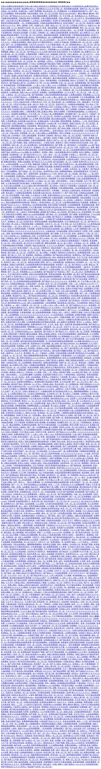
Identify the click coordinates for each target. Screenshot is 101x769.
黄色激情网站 (51, 80)
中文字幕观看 (74, 52)
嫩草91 (56, 659)
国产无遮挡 (14, 499)
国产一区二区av (44, 733)
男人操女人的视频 (58, 406)
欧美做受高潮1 (10, 85)
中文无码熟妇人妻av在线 (82, 219)
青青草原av (26, 205)
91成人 (38, 138)
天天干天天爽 (58, 599)
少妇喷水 (68, 695)
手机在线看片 (80, 365)
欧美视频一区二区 (70, 370)
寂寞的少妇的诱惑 (17, 265)
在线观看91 (63, 238)
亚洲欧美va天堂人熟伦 (27, 566)
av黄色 (52, 241)
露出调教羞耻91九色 (31, 157)
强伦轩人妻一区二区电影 (68, 174)
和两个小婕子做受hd (66, 764)
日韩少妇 (45, 241)
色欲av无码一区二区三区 (53, 695)
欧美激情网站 (17, 430)
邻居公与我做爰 (76, 181)
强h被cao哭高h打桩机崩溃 (22, 76)
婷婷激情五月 (64, 296)
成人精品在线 (86, 621)
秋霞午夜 (13, 300)
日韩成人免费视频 (50, 188)
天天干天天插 (85, 128)
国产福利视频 (68, 492)
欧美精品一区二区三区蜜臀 (49, 413)
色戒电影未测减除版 (76, 104)
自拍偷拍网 (6, 700)
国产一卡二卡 (17, 485)
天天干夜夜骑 (19, 422)
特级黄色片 (37, 71)
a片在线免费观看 (34, 200)
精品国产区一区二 (20, 296)
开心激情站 (64, 530)
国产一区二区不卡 (80, 114)
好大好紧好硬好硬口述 (88, 346)
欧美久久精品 (23, 463)
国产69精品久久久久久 (78, 305)
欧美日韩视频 (33, 367)
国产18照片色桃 (71, 193)
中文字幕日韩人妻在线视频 (22, 671)
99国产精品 (6, 152)
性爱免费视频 (11, 188)
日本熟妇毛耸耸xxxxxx (29, 269)
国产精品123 (48, 573)
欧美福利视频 (78, 762)
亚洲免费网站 (26, 764)
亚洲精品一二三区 (80, 121)
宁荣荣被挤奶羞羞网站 (81, 35)
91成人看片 (77, 434)
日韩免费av (72, 186)
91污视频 (51, 506)
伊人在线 (96, 212)
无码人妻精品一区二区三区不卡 (72, 18)
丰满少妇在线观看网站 (15, 320)
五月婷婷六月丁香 (34, 83)
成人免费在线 (66, 229)
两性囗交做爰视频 (40, 681)
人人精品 (93, 480)
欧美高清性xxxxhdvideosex (34, 360)
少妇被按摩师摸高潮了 (83, 712)
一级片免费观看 (73, 645)
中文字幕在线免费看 (52, 549)
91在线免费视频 (61, 573)
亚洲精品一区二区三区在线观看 (24, 107)
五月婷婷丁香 (82, 80)
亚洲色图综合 (41, 37)
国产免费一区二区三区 (83, 415)
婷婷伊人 (35, 202)
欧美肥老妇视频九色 (17, 554)
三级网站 (91, 363)
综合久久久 (62, 702)
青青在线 (82, 363)
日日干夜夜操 (38, 465)
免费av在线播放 (24, 162)
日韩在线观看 (54, 355)
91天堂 (19, 68)
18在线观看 (37, 329)
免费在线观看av (71, 745)
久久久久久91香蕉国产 (56, 245)
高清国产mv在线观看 (63, 116)
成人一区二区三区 (19, 262)
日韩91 (25, 391)
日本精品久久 (41, 516)
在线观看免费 (39, 525)
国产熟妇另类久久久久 (33, 155)
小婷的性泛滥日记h (30, 458)
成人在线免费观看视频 (41, 312)
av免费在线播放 (75, 95)
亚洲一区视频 (82, 480)
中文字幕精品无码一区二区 (76, 222)
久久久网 (22, 473)
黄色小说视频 (65, 133)
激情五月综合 (33, 298)
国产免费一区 (60, 145)
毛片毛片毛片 (79, 714)
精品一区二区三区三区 (10, 178)
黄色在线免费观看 (50, 645)
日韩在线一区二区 (61, 150)
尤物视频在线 (58, 633)
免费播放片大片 (42, 379)
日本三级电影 (30, 657)
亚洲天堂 (51, 432)
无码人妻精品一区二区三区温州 (30, 30)
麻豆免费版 (67, 274)
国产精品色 (64, 552)
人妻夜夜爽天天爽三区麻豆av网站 (39, 112)
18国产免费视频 (35, 11)
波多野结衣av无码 (45, 107)
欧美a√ (36, 288)
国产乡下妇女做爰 (80, 279)
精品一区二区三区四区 (72, 135)
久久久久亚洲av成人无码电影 (23, 348)
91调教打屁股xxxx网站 (13, 174)
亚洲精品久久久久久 (76, 78)
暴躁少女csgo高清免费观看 (34, 214)
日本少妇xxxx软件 (51, 317)
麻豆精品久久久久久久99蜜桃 (62, 68)
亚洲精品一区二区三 (33, 743)
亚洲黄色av (77, 255)
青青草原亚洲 (46, 157)
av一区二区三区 (16, 355)
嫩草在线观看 (50, 243)
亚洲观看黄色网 (84, 253)
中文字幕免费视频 (87, 97)
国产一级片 (94, 709)
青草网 (70, 260)
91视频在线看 (46, 391)
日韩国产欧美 (13, 492)
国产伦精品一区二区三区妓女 (53, 595)
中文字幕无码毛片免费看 (12, 214)
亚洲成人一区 (78, 664)
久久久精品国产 (79, 355)
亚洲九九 (36, 109)
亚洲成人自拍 (64, 609)
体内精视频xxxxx (80, 575)
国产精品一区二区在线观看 (57, 214)
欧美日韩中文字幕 (32, 241)
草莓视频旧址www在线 (28, 408)
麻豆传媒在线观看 (60, 78)
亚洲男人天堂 (89, 66)
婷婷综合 (7, 630)
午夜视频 (55, 190)
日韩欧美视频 (65, 317)
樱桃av (78, 662)
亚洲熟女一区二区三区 (22, 71)
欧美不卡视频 (79, 444)
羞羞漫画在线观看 (51, 35)
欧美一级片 (58, 561)
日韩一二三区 (56, 90)
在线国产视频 (34, 635)
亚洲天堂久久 (61, 104)
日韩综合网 (18, 453)
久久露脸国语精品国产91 (78, 11)
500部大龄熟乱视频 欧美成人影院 (37, 47)
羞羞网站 (90, 535)
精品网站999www (29, 9)
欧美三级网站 (85, 152)
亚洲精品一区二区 (41, 147)
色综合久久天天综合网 (58, 707)
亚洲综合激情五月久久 (18, 308)
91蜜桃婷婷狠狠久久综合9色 (23, 181)
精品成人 (62, 645)
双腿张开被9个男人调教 (15, 322)
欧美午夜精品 (86, 140)
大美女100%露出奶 (51, 30)
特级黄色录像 (57, 430)
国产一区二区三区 (18, 116)
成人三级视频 (30, 477)
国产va (49, 262)
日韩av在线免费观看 (51, 463)
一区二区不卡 (61, 40)
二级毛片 (23, 212)
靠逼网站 (30, 255)
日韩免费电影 (88, 685)
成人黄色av (54, 186)
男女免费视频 (45, 760)
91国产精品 (83, 446)
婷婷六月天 (66, 549)
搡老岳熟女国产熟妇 (16, 279)
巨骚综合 (44, 621)
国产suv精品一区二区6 (49, 238)
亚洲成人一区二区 (57, 126)
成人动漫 (94, 248)
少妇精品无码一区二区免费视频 (64, 236)
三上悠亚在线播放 (78, 167)
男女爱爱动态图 (34, 260)
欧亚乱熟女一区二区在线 (63, 200)
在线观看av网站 (17, 112)
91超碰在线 (82, 186)
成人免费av (44, 253)
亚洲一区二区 (91, 444)
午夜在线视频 (60, 353)
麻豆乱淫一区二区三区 (52, 57)
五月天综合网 (65, 382)
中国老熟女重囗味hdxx (25, 37)
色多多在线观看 (59, 159)
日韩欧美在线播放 (18, 42)
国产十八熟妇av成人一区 (67, 477)
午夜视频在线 (54, 73)
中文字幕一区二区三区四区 (31, 35)
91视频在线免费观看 (23, 193)
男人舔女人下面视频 (77, 377)
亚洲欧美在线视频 (29, 425)
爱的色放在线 (43, 126)
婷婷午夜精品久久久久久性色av (48, 308)
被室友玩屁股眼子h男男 (56, 511)
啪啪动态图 (16, 468)
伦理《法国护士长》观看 (39, 25)
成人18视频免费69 (55, 37)
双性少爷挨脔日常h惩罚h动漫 (20, 109)
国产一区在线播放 (27, 379)
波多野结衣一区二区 (56, 611)
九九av (89, 78)
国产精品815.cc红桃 (80, 265)
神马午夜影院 (30, 532)
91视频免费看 (31, 54)
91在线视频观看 (74, 205)
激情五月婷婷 (7, 434)
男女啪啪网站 (6, 707)
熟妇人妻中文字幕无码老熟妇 (59, 403)
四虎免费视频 (86, 418)
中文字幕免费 (15, 401)
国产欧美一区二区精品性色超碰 (69, 563)
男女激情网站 (90, 30)
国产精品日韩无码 (67, 343)
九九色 (51, 324)
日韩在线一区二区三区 (58, 523)
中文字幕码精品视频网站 (67, 437)
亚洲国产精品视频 (45, 167)
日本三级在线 (67, 740)
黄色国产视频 (65, 372)
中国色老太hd (36, 102)
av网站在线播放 (23, 140)
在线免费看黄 (91, 762)
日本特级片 (16, 135)
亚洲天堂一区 (20, 73)
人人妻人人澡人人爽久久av (40, 616)
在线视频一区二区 (69, 64)
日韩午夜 (62, 54)
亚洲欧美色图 (65, 35)
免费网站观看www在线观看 (38, 406)
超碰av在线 (68, 712)
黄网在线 (56, 59)
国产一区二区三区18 (75, 272)
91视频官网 (20, 217)
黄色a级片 (47, 78)
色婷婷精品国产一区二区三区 (87, 68)
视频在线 (36, 164)
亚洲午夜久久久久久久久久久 (26, 277)
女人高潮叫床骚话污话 (17, 394)
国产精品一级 (13, 358)
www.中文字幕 (26, 164)
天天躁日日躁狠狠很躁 (36, 394)
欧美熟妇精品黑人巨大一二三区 (70, 76)
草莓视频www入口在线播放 (59, 49)
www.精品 (76, 372)
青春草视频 (30, 100)
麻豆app (92, 265)
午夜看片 (86, 169)
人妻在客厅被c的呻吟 (10, 444)
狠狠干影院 (56, 738)
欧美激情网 (87, 212)
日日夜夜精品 (60, 499)
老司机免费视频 (56, 568)
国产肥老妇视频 (33, 73)
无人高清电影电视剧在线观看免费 (27, 281)
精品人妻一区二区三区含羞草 (43, 40)
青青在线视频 (20, 13)
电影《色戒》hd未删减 (20, 487)
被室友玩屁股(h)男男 (36, 262)
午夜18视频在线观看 (49, 18)
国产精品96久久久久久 (10, 717)
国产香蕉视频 (61, 506)
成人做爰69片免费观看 (66, 322)
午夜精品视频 (73, 85)
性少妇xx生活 (9, 736)
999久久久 (5, 284)
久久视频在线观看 (85, 236)
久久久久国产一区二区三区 (75, 92)
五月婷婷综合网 (43, 236)
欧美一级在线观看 (50, 28)
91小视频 (38, 372)
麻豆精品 (8, 532)
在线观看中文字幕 (91, 288)
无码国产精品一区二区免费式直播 (32, 403)
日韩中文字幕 (41, 432)
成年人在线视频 (24, 537)
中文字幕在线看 (35, 207)
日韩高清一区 (33, 253)
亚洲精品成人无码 (28, 236)
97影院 (47, 143)
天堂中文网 (94, 207)
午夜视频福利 (34, 595)
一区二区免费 (78, 30)
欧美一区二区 (66, 508)
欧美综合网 (86, 190)
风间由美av (75, 602)
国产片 (29, 190)
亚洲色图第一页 (55, 16)
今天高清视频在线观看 (72, 267)
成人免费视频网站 (56, 114)
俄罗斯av (93, 657)
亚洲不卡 (9, 277)
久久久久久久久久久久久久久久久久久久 (75, 183)
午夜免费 (64, 377)
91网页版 (77, 607)
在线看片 (44, 73)
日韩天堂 (75, 128)
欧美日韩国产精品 (43, 59)
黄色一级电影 (22, 25)
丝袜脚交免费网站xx (19, 114)
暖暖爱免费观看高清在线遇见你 (19, 257)
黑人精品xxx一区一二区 (36, 439)
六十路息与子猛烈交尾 (33, 705)
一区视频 (48, 219)
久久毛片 (13, 248)
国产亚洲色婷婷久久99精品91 (58, 439)
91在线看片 (43, 458)
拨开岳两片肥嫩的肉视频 (62, 351)
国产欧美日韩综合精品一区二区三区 (77, 57)
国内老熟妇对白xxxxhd (59, 398)
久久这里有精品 (33, 88)
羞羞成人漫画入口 (17, 372)
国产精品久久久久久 (69, 73)
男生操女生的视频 (20, 33)
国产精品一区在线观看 (25, 504)
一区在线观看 (46, 728)
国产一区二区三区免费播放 (80, 497)
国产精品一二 (85, 174)
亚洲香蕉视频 (51, 336)
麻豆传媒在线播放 (40, 16)
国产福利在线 (73, 140)
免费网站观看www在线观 (28, 540)
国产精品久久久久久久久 (42, 690)
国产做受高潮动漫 (48, 88)
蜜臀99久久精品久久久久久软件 (42, 389)
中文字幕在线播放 (73, 585)
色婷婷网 (52, 178)
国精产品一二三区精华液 (57, 300)
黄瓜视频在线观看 (62, 673)
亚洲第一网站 (47, 152)
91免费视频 (62, 85)
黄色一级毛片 (27, 90)
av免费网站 (47, 255)
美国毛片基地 (56, 267)
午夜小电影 (25, 195)
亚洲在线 (88, 358)
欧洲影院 (30, 422)
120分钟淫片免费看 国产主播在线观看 (47, 198)
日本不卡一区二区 (52, 224)
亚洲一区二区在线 (48, 528)
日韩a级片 (38, 592)
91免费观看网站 (82, 688)
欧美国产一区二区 (63, 265)
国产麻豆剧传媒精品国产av (35, 449)
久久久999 (67, 226)
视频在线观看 (86, 100)
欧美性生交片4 (80, 719)
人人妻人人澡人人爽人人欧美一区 (53, 97)
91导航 (14, 437)
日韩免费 (11, 501)
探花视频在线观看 (71, 9)
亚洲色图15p (68, 736)
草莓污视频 (16, 90)
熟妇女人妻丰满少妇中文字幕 (20, 410)
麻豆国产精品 (17, 384)
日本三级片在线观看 (12, 186)
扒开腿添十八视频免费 (17, 370)
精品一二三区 (17, 705)
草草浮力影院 (67, 535)
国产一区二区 (13, 272)
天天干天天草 (65, 233)
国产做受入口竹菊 (11, 760)
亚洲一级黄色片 (39, 470)
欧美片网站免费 (80, 210)
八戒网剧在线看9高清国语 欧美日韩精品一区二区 (58, 566)
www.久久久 (86, 336)
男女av (54, 733)
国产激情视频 (37, 95)
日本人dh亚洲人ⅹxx (12, 236)
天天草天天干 (42, 630)
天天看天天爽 (20, 200)
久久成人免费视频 (50, 83)
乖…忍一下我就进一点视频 (57, 169)
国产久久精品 (55, 664)
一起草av (21, 559)
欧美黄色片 (60, 554)
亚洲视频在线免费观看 (79, 571)
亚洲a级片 (90, 736)
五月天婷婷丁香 (24, 188)
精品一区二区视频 (45, 561)
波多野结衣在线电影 (63, 434)
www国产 (28, 590)
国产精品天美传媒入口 (13, 138)
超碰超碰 (54, 54)
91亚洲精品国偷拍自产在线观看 (76, 202)
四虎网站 (44, 92)
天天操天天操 (31, 607)
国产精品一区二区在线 (89, 372)
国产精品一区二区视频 (44, 571)
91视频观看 (39, 224)
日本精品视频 (62, 231)
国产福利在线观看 (32, 489)
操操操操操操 (41, 339)
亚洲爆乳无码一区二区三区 (81, 42)
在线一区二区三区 (81, 379)
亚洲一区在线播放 (33, 377)
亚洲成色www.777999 (48, 174)
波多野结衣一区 (12, 212)
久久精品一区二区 (42, 181)
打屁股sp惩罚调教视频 (28, 535)
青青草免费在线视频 (65, 700)
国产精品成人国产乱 (17, 83)
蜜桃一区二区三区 (8, 88)
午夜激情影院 (64, 71)
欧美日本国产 (83, 738)
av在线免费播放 (15, 157)
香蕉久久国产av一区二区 (57, 140)
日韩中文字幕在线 (61, 42)
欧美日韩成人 (93, 121)
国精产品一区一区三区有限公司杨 (37, 291)
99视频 (69, 320)
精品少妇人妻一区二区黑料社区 (38, 159)
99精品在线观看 (10, 463)
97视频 (53, 442)
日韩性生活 (32, 167)
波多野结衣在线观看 (17, 549)
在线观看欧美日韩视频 (89, 85)
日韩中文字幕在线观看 (62, 762)
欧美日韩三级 (37, 501)
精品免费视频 (82, 207)
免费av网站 (12, 585)
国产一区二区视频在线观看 (17, 45)
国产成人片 (12, 255)
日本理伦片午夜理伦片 (49, 66)
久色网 (67, 138)
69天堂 (10, 762)
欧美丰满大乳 (42, 178)
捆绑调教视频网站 (81, 391)
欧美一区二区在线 (25, 61)
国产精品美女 (18, 630)
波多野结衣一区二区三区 (70, 463)
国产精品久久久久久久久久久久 (55, 281)
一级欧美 (39, 317)
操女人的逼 (60, 288)
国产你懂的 (18, 143)
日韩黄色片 (54, 377)
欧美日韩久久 (11, 676)
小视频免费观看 (8, 217)
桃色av (73, 80)
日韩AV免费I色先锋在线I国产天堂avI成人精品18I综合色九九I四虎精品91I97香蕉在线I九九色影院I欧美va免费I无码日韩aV (49, 6)
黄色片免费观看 (33, 18)
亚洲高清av (23, 11)
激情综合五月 (49, 743)
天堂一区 (47, 102)
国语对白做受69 (14, 525)
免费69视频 (88, 702)
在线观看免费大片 (23, 501)
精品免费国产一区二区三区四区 (50, 587)
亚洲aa (10, 73)
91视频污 (4, 157)
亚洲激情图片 (59, 728)
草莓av (88, 485)
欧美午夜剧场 (50, 468)
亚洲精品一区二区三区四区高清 (21, 222)
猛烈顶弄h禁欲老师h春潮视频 (32, 341)
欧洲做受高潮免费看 (62, 167)
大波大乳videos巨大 (37, 45)
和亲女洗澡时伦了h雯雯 (78, 231)
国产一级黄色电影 (31, 174)
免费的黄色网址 (67, 59)
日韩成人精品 (48, 384)
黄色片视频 (34, 238)
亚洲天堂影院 (64, 66)
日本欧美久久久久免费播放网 (73, 485)
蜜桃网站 (85, 463)
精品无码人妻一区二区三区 (81, 329)
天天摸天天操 (83, 248)
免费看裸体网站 (66, 171)
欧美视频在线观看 (24, 85)
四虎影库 (90, 23)
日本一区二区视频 (72, 681)
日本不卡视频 (70, 389)
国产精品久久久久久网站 (21, 329)
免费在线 (93, 202)
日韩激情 (55, 530)
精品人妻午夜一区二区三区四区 (66, 635)
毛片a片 (31, 300)
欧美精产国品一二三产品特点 (77, 542)
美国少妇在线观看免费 (38, 274)
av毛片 (89, 355)
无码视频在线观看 (28, 178)
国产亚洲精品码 (12, 475)
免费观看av (5, 437)
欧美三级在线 (13, 269)
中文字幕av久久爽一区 (90, 281)
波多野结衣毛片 (10, 403)
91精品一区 (14, 640)
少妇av (42, 80)
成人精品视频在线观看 (84, 164)
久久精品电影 (19, 100)
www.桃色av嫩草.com (88, 647)
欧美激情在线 (59, 396)
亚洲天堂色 (19, 449)
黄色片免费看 (59, 112)
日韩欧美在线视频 (11, 379)
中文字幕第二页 (79, 508)
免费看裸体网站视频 (30, 721)
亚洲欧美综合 (13, 66)
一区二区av (17, 226)
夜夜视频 (5, 712)
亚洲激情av (34, 712)
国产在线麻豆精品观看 (61, 219)
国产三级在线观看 (70, 446)
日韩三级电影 (18, 123)
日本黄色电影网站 (45, 150)
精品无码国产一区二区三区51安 (40, 116)
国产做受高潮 (51, 559)
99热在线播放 (33, 13)
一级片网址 (46, 138)
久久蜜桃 (29, 320)
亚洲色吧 (14, 473)
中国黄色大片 (63, 293)
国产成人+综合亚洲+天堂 (55, 657)
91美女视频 (55, 121)
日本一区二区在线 (34, 645)
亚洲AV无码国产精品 (74, 288)
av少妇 (10, 568)
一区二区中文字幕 (24, 470)
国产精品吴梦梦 (20, 580)
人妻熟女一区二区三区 (15, 49)
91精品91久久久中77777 (89, 284)
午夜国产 (93, 114)
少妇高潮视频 (50, 303)
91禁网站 (22, 456)
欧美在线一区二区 (58, 755)
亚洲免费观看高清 (46, 145)
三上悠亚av (35, 21)
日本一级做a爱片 (84, 102)
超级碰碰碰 (45, 750)
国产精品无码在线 (17, 743)
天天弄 (96, 418)
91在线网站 (29, 123)
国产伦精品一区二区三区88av (31, 171)
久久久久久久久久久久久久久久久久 (30, 231)
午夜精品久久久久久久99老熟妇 (79, 396)
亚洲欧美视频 (80, 315)
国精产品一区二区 (87, 9)
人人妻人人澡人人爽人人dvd (44, 85)
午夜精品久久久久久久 (44, 100)
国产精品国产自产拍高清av (54, 272)
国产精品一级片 (54, 516)
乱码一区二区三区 (66, 83)
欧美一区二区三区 (47, 104)
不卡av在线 (95, 214)
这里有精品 (81, 375)
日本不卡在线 (70, 480)
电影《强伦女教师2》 (43, 131)
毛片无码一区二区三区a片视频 (38, 217)
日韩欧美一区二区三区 (30, 305)
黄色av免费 (22, 300)
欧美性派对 (74, 33)
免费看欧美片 (71, 126)
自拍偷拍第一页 (16, 155)
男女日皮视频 (6, 9)
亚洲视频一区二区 (27, 133)
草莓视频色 (48, 762)
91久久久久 (47, 671)
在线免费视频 (29, 317)
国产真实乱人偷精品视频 (78, 506)
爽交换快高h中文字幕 (88, 487)
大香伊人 (50, 61)
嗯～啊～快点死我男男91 (82, 250)
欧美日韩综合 (58, 131)
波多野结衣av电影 (92, 442)
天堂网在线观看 (28, 339)
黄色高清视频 (44, 119)
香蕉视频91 (92, 427)
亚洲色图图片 (46, 21)
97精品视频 (21, 88)
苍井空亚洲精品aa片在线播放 (36, 485)
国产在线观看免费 (15, 310)
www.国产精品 (93, 145)
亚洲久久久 (90, 547)
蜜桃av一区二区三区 (17, 52)
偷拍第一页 (65, 475)
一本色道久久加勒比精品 (35, 169)
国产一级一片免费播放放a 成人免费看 (42, 427)
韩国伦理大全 (43, 556)
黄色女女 (58, 135)
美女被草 (41, 135)
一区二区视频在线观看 (29, 23)
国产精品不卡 (58, 217)
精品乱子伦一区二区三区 (53, 717)
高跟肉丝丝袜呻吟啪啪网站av (51, 277)
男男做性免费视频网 (9, 250)
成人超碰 (55, 343)
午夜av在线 (14, 133)
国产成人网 (50, 673)
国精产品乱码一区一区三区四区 (70, 88)
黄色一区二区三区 (87, 28)
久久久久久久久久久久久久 (89, 432)
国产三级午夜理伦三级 (81, 317)
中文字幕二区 (68, 16)
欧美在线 (31, 336)
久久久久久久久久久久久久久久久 (44, 618)
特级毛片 (63, 186)
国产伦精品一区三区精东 (57, 212)
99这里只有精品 (52, 387)
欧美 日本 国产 (31, 626)
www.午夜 (84, 554)
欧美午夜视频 (40, 422)
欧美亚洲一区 (43, 602)
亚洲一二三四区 (53, 176)
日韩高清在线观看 (13, 339)
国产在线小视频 (64, 128)
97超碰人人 (74, 155)
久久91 (30, 549)
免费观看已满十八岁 (87, 229)
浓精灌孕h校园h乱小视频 (36, 583)
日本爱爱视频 (20, 561)
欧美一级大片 (33, 104)
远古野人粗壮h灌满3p (87, 556)
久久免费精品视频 (56, 745)
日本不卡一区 (38, 492)
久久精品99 (35, 195)
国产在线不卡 (49, 332)
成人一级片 (23, 506)
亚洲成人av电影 (42, 348)
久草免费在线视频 (18, 167)
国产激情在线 (76, 465)
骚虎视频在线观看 (73, 755)
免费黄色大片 (33, 370)
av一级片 (16, 305)
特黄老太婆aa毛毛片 (63, 590)
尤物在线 (22, 18)
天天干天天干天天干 (28, 444)
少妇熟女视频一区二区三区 (60, 269)
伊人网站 (18, 317)
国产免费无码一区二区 (80, 71)
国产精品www (47, 109)
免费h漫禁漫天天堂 (39, 324)
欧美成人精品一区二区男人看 (67, 401)
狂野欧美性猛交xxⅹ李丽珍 (27, 80)
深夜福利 (45, 568)
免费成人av (45, 90)
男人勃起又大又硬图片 (61, 250)
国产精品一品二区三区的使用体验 (46, 453)
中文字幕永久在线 (27, 432)
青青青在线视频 (41, 222)
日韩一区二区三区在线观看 (26, 267)
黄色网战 (58, 226)
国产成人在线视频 (9, 540)
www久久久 (75, 501)
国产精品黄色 (65, 640)
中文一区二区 (23, 575)
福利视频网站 (9, 415)
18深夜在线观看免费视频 (68, 28)
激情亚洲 (38, 332)
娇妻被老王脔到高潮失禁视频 (18, 396)
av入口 (14, 28)
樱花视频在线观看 (45, 444)
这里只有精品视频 (81, 408)
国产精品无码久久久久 (62, 678)
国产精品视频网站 (65, 494)
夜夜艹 (40, 532)
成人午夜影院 (38, 673)
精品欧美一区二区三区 (53, 327)
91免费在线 (14, 92)
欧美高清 (68, 599)
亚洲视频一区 (69, 532)
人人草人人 (10, 37)
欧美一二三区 (54, 485)
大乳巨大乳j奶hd (20, 104)
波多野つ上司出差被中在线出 (82, 398)
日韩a (70, 726)
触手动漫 (52, 52)
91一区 (37, 90)
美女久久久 (19, 602)
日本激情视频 (64, 80)
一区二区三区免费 (50, 183)
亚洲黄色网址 (6, 71)
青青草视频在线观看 (37, 506)
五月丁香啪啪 (19, 489)
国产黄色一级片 (14, 618)
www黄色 (26, 745)
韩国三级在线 (17, 291)
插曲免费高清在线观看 (40, 755)
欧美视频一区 (88, 513)
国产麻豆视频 (6, 210)
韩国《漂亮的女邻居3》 (33, 143)
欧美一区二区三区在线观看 (56, 284)
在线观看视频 (80, 83)
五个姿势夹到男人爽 (56, 339)
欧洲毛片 (7, 262)
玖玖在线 (13, 559)
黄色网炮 (69, 114)
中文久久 (91, 683)
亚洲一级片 (59, 324)
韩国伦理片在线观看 (17, 298)
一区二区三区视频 (60, 155)
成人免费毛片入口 (87, 33)
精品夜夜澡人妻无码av (66, 303)
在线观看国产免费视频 (17, 556)
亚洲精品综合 (27, 664)
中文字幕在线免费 (69, 308)
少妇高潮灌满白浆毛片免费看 (66, 152)
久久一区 (27, 453)
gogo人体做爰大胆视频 (85, 587)
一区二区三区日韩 (50, 71)
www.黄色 (91, 676)
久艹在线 (56, 291)
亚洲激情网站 (90, 669)
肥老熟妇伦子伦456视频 (40, 343)
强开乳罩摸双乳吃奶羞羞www (67, 100)
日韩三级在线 (17, 243)
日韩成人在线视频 (75, 702)
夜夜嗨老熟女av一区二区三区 (81, 45)
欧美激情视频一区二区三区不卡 (77, 37)
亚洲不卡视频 (80, 59)
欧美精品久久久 (81, 16)
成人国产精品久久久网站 (63, 415)
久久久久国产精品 (77, 530)
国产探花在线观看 (69, 738)
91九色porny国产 (55, 451)
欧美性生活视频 (49, 544)
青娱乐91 (20, 736)
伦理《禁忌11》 (19, 482)
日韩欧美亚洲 (84, 370)
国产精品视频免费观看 (26, 508)
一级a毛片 (86, 267)
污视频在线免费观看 (9, 18)
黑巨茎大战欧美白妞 (80, 269)
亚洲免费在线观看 (71, 561)
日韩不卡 (11, 461)
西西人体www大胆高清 (29, 92)
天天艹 (65, 669)
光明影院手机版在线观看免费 (65, 456)
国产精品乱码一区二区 (29, 418)
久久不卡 (19, 353)
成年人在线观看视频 (35, 303)
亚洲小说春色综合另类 (17, 387)
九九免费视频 (15, 198)
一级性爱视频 (27, 525)
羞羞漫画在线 (83, 334)
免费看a (93, 243)
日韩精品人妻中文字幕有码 (17, 238)
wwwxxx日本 (85, 327)
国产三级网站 (68, 516)
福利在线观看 (47, 499)
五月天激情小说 (79, 224)
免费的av (87, 659)
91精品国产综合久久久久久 (88, 595)
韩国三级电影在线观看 (17, 336)
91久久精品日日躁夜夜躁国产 (68, 241)
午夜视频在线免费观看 (64, 61)
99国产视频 (77, 226)
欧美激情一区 (82, 262)
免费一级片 (55, 750)
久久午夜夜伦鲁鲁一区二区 (57, 45)
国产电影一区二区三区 (70, 621)
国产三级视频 (71, 109)
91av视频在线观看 (8, 597)
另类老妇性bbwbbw (26, 697)
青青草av (5, 248)
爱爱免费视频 (66, 121)
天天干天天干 (67, 520)
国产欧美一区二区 (83, 286)
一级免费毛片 (80, 535)
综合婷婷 (17, 9)
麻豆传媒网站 (15, 425)
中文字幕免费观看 (17, 607)
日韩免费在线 (58, 262)
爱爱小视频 (47, 200)
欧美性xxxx (93, 16)
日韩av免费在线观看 (90, 245)
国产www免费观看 (13, 571)
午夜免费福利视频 (66, 188)
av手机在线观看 (12, 164)
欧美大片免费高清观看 (17, 229)
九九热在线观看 (72, 647)
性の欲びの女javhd (89, 760)
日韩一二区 (73, 284)
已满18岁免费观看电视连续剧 (56, 95)
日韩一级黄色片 (22, 461)
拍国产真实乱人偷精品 (55, 360)
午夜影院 (85, 241)
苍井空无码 (6, 123)
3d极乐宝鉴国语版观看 (59, 33)
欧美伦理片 (46, 190)
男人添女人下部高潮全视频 (22, 224)
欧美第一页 (73, 40)
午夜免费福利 (69, 568)
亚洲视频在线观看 (89, 298)
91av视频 (24, 152)
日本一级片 (47, 155)
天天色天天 (28, 147)
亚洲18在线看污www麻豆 (35, 654)
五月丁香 (88, 181)
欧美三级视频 (64, 604)
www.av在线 (90, 339)
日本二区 (16, 652)
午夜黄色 (8, 305)
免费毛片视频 (77, 312)
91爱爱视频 (31, 559)
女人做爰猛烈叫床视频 (49, 298)
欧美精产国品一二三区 (87, 437)
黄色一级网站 (63, 544)
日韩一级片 (71, 595)
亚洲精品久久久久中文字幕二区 (50, 9)
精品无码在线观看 (8, 346)
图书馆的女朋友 (10, 566)
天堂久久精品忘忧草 (21, 102)
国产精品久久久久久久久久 (20, 16)
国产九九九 (72, 310)
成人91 (60, 243)
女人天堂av (37, 384)
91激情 (75, 162)
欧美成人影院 (66, 30)
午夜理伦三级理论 (20, 707)
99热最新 (40, 657)
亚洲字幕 (68, 324)
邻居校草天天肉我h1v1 (22, 288)
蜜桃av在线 (36, 499)
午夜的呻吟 (72, 119)
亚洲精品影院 (43, 121)
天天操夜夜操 (82, 303)
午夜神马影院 (36, 183)
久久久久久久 (74, 757)
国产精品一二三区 (80, 21)
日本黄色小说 (75, 544)
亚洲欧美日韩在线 (41, 76)
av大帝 (75, 229)
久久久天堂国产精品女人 (18, 97)
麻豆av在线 (46, 250)
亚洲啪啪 (68, 217)
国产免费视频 (69, 430)
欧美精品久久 (42, 757)
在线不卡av (92, 25)
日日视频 (36, 190)
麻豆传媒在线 (17, 233)
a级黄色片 (44, 269)
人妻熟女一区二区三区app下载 (18, 95)
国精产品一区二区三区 (68, 363)
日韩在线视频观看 (38, 140)
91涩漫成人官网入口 (78, 25)
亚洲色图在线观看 (90, 434)
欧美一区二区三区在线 (49, 13)
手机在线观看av (19, 544)
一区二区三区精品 (47, 288)
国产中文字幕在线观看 (74, 131)
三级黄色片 (79, 200)
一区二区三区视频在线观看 (66, 470)
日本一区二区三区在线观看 (19, 40)
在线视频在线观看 (85, 119)
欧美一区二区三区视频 (29, 66)
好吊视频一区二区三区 (86, 389)
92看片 (24, 260)
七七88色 (4, 389)
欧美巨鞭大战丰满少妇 (27, 121)
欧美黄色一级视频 (74, 511)
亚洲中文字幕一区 (23, 415)
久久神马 (45, 740)
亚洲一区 (79, 568)
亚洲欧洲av (21, 176)
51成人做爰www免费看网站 (47, 133)
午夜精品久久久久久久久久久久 (82, 157)
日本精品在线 (56, 279)
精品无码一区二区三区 (87, 64)
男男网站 (70, 654)
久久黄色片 (76, 403)
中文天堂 (18, 147)
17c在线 (87, 453)
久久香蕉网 (74, 552)
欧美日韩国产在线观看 (57, 205)
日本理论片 (85, 300)
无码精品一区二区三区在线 (25, 693)
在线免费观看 (64, 298)
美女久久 (65, 461)
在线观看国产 (36, 717)
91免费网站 (35, 396)
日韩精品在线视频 (20, 119)
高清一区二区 (19, 654)
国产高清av (90, 717)
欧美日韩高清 (62, 52)
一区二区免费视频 (86, 291)
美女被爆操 (51, 422)
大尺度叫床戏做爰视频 (51, 461)
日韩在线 (81, 109)
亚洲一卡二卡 (77, 604)
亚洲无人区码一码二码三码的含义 (73, 427)
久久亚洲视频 (63, 425)
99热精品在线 (77, 66)
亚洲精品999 (70, 262)
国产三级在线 (61, 726)
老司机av (75, 673)
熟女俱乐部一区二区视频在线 (55, 11)
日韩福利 (50, 135)
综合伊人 (43, 49)
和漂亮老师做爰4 (55, 662)
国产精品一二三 (48, 563)
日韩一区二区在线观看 (83, 494)
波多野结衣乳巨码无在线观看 (48, 229)
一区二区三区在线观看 (76, 406)
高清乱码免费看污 (59, 310)
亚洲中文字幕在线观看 (62, 21)
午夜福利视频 (50, 700)
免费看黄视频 (20, 406)
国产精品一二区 (80, 351)
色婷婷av (10, 231)
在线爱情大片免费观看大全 (22, 293)
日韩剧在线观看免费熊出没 (51, 23)
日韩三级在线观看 (29, 135)
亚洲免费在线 (84, 214)
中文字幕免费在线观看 (63, 408)
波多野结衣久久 (72, 554)
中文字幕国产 (9, 563)
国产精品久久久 (62, 332)
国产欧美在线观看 (76, 690)
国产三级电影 (38, 666)
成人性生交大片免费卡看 (34, 243)
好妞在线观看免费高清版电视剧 (68, 473)
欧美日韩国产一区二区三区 (74, 23)
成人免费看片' (35, 152)
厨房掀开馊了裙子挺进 (32, 563)
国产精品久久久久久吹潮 (37, 52)
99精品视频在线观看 (19, 64)
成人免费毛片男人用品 (18, 365)
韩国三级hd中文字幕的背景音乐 (40, 42)
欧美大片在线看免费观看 (73, 358)
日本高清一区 (75, 169)
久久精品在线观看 (20, 207)
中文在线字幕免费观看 (66, 178)
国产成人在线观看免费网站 (50, 370)
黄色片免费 (74, 425)
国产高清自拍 (74, 300)
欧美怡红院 (67, 279)
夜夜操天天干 (34, 391)
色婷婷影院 (32, 126)
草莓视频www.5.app (35, 327)
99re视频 (78, 685)
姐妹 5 (95, 724)
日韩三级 (15, 78)
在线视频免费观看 (55, 92)
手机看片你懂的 (67, 685)
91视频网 (46, 430)
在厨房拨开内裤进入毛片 (53, 375)
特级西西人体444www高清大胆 (83, 475)
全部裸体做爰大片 (51, 640)
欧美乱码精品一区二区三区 (31, 78)
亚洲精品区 (32, 561)
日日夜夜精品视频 (27, 59)
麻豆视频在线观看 (47, 726)
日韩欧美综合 (69, 662)
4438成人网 (52, 123)
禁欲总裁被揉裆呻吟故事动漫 (18, 202)
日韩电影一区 (43, 33)
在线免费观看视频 (56, 681)
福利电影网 (12, 61)
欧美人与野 (6, 291)
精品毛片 (10, 131)
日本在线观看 (73, 97)
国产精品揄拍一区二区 (62, 162)
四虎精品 (38, 255)
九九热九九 (71, 657)
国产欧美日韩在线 (82, 532)
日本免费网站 (12, 171)
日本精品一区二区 (81, 243)
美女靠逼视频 (88, 585)
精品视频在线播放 (56, 222)
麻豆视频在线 (79, 695)
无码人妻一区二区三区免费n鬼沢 (24, 145)
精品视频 (85, 473)
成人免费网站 (53, 449)
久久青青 (47, 532)
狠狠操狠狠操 (52, 552)
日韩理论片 (45, 248)
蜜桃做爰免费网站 (15, 47)
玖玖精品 (82, 40)
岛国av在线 (81, 420)
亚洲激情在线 (25, 492)
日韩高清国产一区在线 (35, 284)
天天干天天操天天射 (82, 740)
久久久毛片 (12, 575)
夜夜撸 (43, 212)
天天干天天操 (84, 566)
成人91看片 (68, 243)
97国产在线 (57, 164)
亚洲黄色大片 (68, 164)
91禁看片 (9, 449)
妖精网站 (21, 346)
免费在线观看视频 (50, 363)
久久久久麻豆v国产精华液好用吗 (36, 68)
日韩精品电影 (93, 365)
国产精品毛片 (93, 351)
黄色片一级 (77, 540)
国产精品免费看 (74, 523)
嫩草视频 (52, 477)
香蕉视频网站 (54, 621)
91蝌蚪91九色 (44, 54)
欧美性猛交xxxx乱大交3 (36, 176)
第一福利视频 (39, 61)
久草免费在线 (11, 121)
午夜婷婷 (86, 135)
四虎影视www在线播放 (47, 607)
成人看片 (76, 274)
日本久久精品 (86, 159)
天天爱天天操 (19, 511)
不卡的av (32, 64)
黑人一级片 (37, 590)
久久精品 (33, 33)
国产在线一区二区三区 (17, 253)
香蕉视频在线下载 (60, 157)
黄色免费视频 (13, 312)
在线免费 (62, 260)
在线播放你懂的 (28, 516)
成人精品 (5, 420)
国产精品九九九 (74, 212)
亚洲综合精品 (52, 365)
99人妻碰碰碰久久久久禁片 (69, 336)
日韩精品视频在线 (17, 284)
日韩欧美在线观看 (17, 159)
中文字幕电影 (63, 123)
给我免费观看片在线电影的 (17, 398)
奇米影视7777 (58, 193)
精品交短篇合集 (39, 245)
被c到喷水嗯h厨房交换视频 (20, 578)
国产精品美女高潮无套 (62, 255)
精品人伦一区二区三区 (59, 25)
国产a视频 (73, 214)
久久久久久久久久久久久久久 (84, 133)
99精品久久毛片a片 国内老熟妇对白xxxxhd (55, 210)
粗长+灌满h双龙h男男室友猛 (64, 257)
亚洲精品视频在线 (49, 260)
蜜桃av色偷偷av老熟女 (48, 334)
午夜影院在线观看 (80, 260)
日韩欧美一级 (68, 90)
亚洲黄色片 (85, 757)
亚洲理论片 (93, 279)
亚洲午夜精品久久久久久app (59, 195)
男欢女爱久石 (28, 523)
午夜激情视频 (25, 312)
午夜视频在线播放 (8, 190)
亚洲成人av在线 (7, 147)
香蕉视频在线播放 (18, 126)
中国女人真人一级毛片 (61, 312)
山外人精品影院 (56, 575)
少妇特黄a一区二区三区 (40, 738)
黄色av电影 (77, 513)
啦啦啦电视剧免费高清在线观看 (37, 233)
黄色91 (74, 107)
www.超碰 (40, 504)
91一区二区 (37, 188)
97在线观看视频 (16, 599)
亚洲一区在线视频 (88, 623)
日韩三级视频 (77, 195)
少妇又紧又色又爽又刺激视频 (18, 21)
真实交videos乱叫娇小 (68, 13)
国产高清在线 (34, 707)
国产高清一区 (6, 281)
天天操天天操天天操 (76, 547)
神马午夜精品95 (32, 49)
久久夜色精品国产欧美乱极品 (18, 183)
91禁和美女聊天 (73, 159)
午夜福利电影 (70, 375)
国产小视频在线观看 (13, 128)
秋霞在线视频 (34, 212)
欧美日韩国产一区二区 (79, 482)
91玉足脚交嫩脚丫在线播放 (31, 375)
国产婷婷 (71, 671)
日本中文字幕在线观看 (69, 487)
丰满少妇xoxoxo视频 (86, 470)
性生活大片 (84, 425)
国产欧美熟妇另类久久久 (63, 391)
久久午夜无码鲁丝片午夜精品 (87, 90)
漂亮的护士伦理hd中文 (67, 253)
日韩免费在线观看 (11, 59)
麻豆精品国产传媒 (46, 497)
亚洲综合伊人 (55, 602)
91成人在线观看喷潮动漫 (86, 178)
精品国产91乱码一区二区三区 (30, 28)
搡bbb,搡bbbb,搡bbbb (86, 13)
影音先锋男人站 (33, 554)
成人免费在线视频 (70, 451)
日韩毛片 (36, 537)
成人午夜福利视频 (46, 473)
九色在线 (11, 68)
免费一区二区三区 (66, 365)
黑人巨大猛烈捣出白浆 (42, 257)
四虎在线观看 (21, 719)
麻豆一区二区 (44, 267)
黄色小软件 (52, 128)
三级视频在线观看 (24, 633)
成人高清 (55, 518)
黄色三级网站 (63, 597)
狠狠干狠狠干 (29, 138)
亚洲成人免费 (47, 226)
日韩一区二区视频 (17, 724)
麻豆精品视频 (6, 511)
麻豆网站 (76, 599)
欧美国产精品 (77, 49)
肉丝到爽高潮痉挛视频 (44, 697)
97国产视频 (70, 286)
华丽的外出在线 (45, 456)
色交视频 (41, 475)
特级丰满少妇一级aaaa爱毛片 (34, 128)
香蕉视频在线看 (90, 88)
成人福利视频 (18, 532)
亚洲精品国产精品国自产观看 (49, 64)
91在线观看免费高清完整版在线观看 (85, 150)
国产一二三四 (6, 286)
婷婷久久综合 (31, 413)
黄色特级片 (72, 145)
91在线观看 (82, 145)
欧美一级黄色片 (57, 143)
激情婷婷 (15, 700)
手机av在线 (61, 442)
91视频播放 (33, 97)
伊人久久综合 (89, 49)
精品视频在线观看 (73, 245)
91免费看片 (86, 607)
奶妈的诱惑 (37, 363)
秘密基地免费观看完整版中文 (40, 580)
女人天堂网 (33, 119)
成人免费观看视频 (50, 547)
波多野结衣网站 (21, 683)
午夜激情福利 (66, 355)
